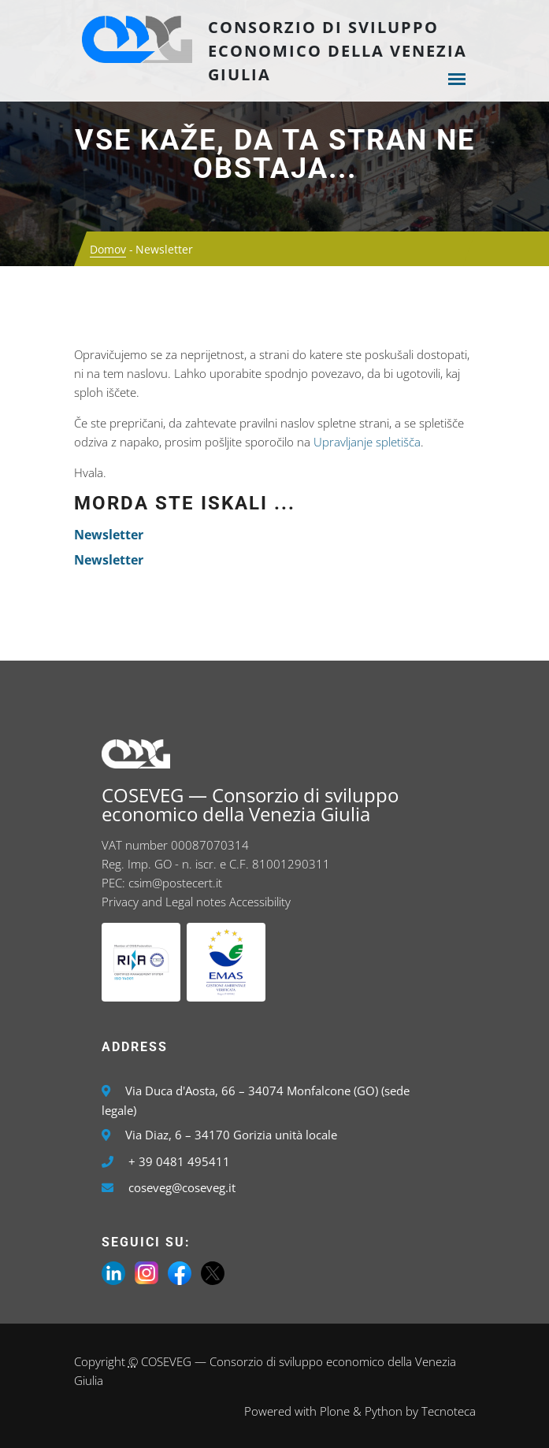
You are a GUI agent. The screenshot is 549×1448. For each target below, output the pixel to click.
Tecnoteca (448, 1411)
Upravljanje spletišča (367, 442)
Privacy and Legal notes (164, 901)
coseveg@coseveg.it (182, 1187)
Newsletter (108, 534)
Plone (335, 1411)
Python (383, 1411)
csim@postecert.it (175, 883)
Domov (108, 249)
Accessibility (260, 901)
